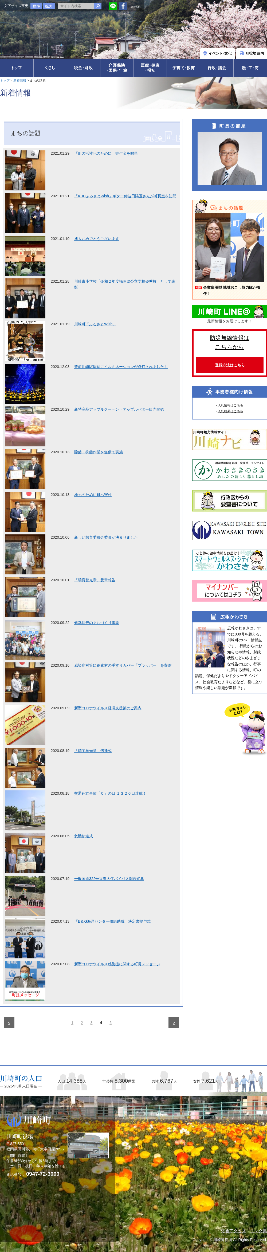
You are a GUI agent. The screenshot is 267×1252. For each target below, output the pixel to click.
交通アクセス (233, 1231)
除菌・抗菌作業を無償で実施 (98, 452)
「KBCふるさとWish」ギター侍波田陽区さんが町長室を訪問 (125, 196)
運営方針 (135, 7)
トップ (5, 80)
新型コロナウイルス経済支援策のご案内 (108, 708)
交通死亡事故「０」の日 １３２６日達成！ (110, 793)
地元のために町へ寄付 (93, 495)
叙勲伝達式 (83, 836)
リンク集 (258, 1231)
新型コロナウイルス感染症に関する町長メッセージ (117, 964)
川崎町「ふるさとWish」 (95, 324)
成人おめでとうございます (96, 239)
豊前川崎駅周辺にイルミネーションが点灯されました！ (121, 367)
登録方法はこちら (230, 365)
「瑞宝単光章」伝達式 (93, 751)
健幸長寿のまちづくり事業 (96, 623)
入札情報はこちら (230, 405)
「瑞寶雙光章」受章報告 (94, 580)
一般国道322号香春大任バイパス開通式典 (109, 879)
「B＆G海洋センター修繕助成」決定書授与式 (112, 921)
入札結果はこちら (230, 411)
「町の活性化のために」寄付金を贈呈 (106, 153)
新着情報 (19, 80)
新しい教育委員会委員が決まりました (106, 537)
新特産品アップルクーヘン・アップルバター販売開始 (119, 409)
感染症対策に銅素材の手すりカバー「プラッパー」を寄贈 (122, 665)
